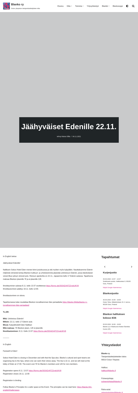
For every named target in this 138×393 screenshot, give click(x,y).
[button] (71, 6)
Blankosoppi (118, 6)
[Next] (131, 266)
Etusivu (60, 6)
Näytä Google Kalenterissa (112, 287)
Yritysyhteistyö (93, 6)
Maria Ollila (66, 136)
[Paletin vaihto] (127, 6)
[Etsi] (133, 6)
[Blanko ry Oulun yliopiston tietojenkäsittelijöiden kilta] (21, 6)
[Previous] (104, 266)
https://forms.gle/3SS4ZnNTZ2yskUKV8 (62, 286)
